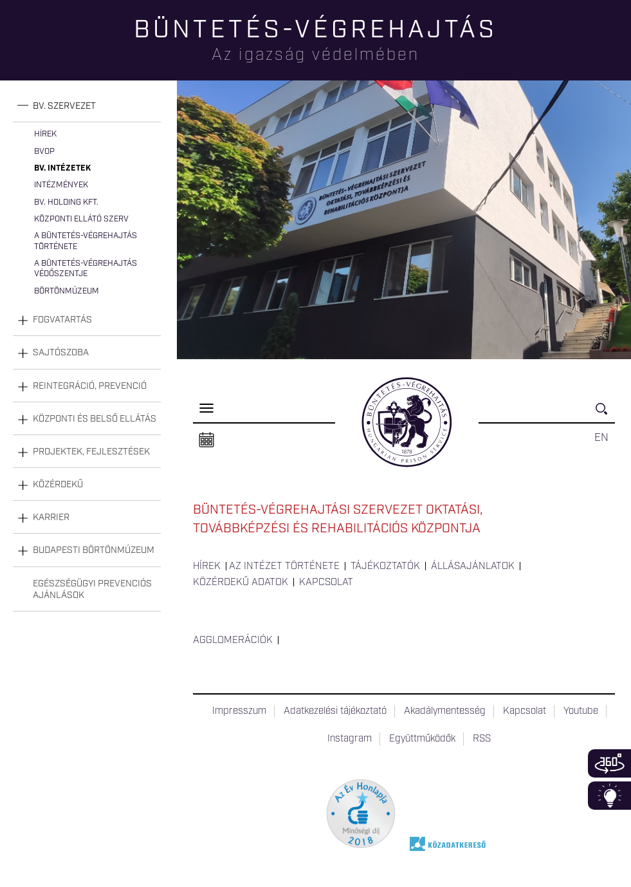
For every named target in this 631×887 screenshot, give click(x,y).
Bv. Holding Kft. (66, 202)
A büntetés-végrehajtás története (85, 241)
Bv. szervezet (64, 106)
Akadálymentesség (445, 711)
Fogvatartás (62, 320)
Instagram (349, 739)
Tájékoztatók (385, 566)
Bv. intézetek (62, 168)
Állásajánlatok (473, 566)
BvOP (44, 151)
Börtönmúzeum (66, 291)
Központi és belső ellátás (94, 419)
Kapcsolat (326, 582)
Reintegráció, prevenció (90, 386)
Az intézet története (284, 566)
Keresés (605, 414)
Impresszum (239, 711)
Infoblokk (609, 795)
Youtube (580, 711)
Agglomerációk (233, 640)
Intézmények (61, 185)
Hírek (45, 134)
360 (609, 763)
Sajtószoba (61, 353)
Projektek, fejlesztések (91, 452)
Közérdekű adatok (240, 582)
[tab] (87, 106)
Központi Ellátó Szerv (81, 219)
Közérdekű (58, 484)
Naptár (206, 440)
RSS (482, 739)
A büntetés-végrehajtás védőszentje (85, 268)
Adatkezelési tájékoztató (335, 711)
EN (601, 438)
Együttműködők (422, 739)
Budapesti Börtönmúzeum (93, 550)
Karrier (51, 517)
